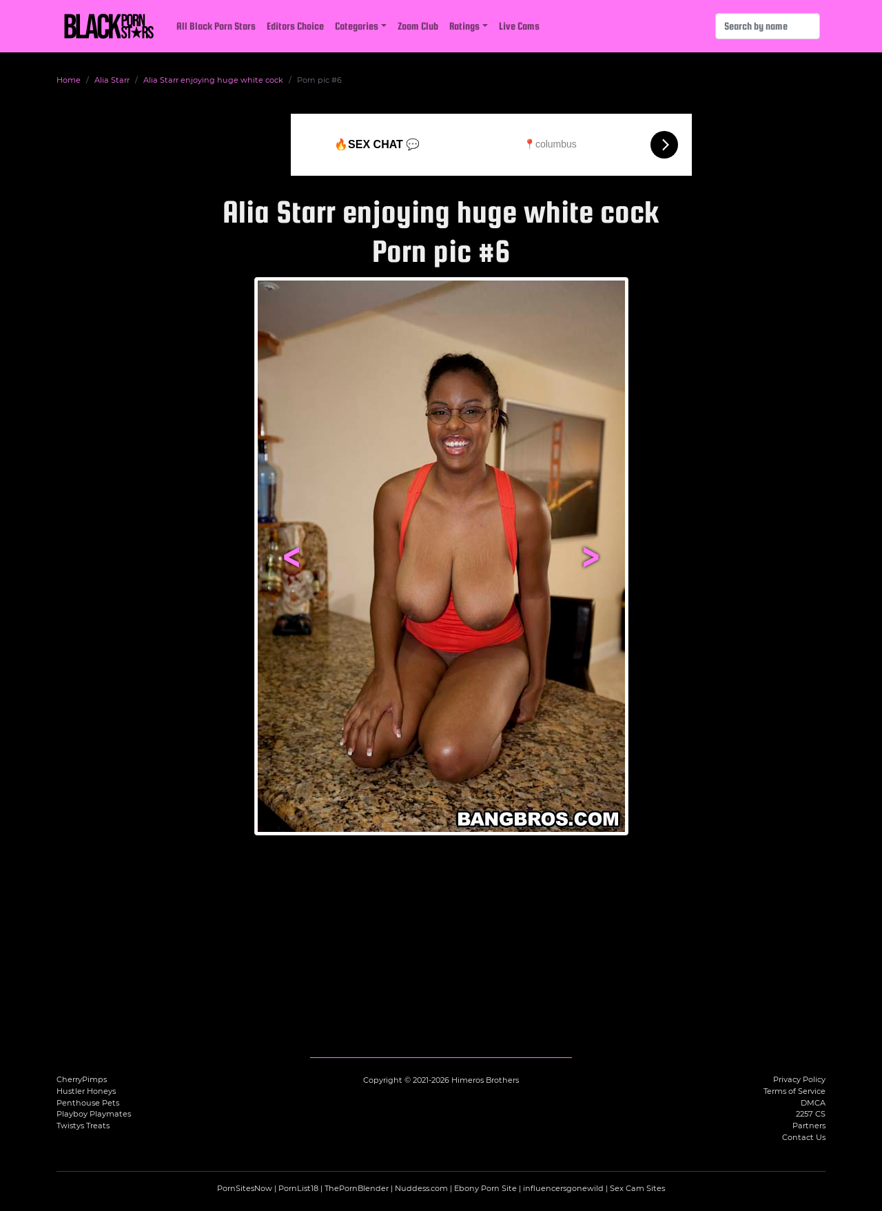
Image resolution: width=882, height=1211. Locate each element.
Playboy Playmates (94, 1114)
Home (69, 80)
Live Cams (519, 26)
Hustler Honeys (86, 1091)
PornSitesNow (244, 1188)
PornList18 (298, 1188)
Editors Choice (295, 26)
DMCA (813, 1103)
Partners (808, 1125)
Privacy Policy (799, 1079)
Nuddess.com (421, 1188)
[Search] (767, 26)
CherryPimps (82, 1079)
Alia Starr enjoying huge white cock (213, 80)
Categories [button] (356, 26)
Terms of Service (794, 1091)
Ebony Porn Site (485, 1188)
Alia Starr (112, 80)
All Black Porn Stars (216, 26)
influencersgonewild (563, 1188)
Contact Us (803, 1137)
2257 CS (810, 1114)
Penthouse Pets (88, 1103)
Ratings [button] (464, 26)
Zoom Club (418, 26)
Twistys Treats (83, 1125)
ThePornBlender (357, 1188)
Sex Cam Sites (637, 1188)
